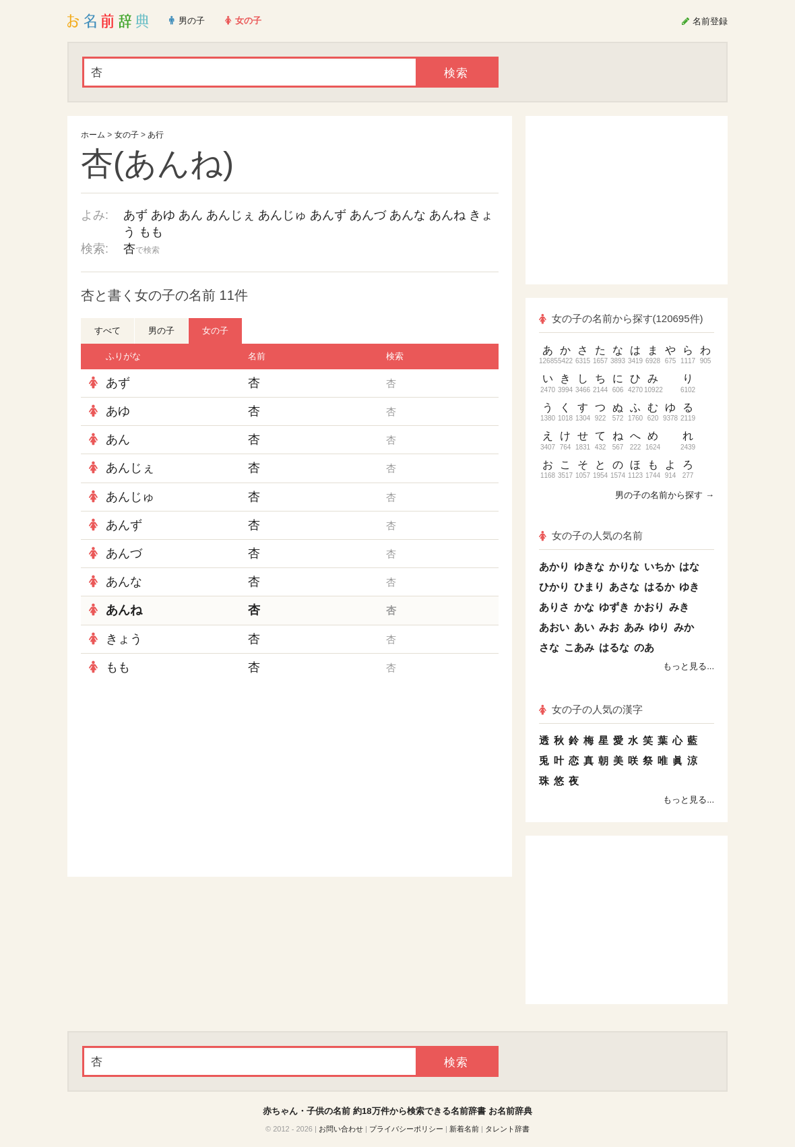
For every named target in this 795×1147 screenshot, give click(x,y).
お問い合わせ (341, 1129)
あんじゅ (282, 215)
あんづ (368, 215)
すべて (107, 331)
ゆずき (614, 607)
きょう (124, 639)
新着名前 (464, 1129)
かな (584, 607)
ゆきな (589, 566)
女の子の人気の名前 (591, 535)
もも (151, 232)
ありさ (554, 607)
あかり (554, 566)
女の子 (127, 135)
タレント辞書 (507, 1129)
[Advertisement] (182, 779)
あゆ (163, 215)
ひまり (589, 586)
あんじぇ (230, 215)
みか (684, 627)
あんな (407, 215)
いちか (659, 566)
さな (549, 647)
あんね (447, 215)
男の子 (161, 331)
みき (679, 607)
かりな (624, 566)
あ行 (156, 135)
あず (135, 215)
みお (609, 627)
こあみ (579, 647)
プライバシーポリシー (406, 1129)
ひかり (554, 586)
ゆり (659, 627)
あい (584, 627)
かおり (649, 607)
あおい (554, 627)
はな (689, 566)
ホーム (93, 135)
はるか (659, 586)
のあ (644, 647)
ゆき (689, 586)
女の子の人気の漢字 (591, 709)
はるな (614, 647)
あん (191, 215)
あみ (634, 627)
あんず (328, 215)
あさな (624, 586)
